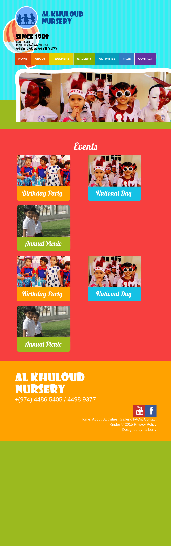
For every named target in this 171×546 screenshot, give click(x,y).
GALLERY (84, 58)
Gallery (125, 419)
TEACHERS (61, 58)
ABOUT (40, 58)
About (97, 419)
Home (85, 419)
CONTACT (145, 58)
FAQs (127, 58)
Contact (150, 419)
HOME (22, 58)
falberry (150, 429)
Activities (110, 419)
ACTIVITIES (107, 58)
